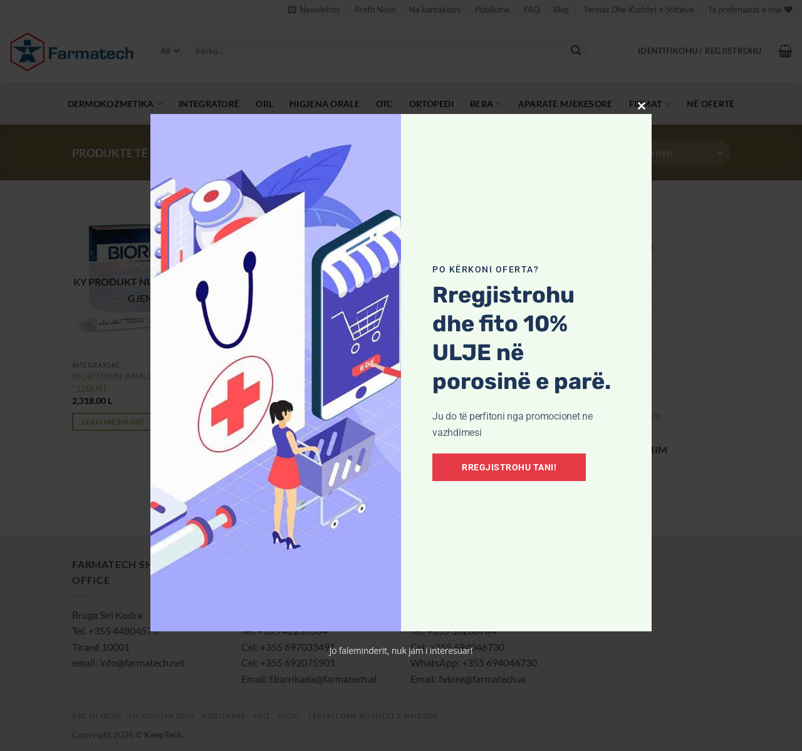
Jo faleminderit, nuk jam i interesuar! (401, 650)
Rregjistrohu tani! (509, 467)
